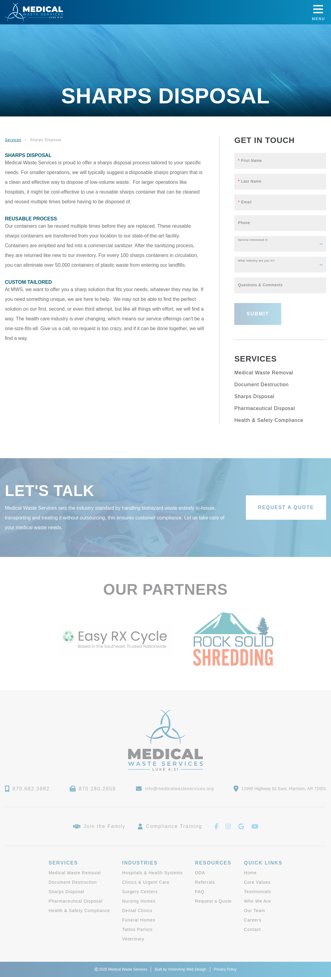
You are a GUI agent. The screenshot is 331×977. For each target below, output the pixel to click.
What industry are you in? (256, 260)
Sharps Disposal (254, 396)
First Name (250, 161)
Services (13, 140)
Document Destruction (261, 384)
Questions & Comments (260, 285)
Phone (244, 223)
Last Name (249, 181)
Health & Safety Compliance (268, 420)
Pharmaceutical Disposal (264, 408)
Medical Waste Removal (263, 372)
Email (245, 202)
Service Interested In (253, 240)
